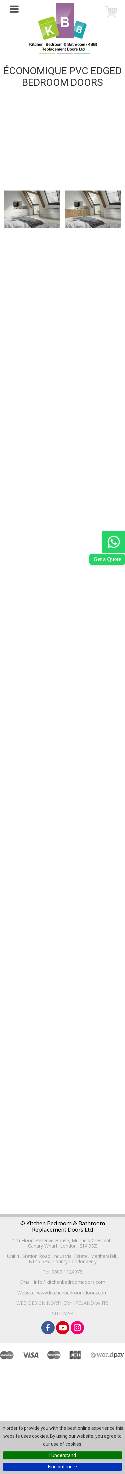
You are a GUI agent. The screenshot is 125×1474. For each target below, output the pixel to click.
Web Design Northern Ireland (55, 1303)
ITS (105, 1303)
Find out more (62, 1466)
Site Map (62, 1313)
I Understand (62, 1455)
